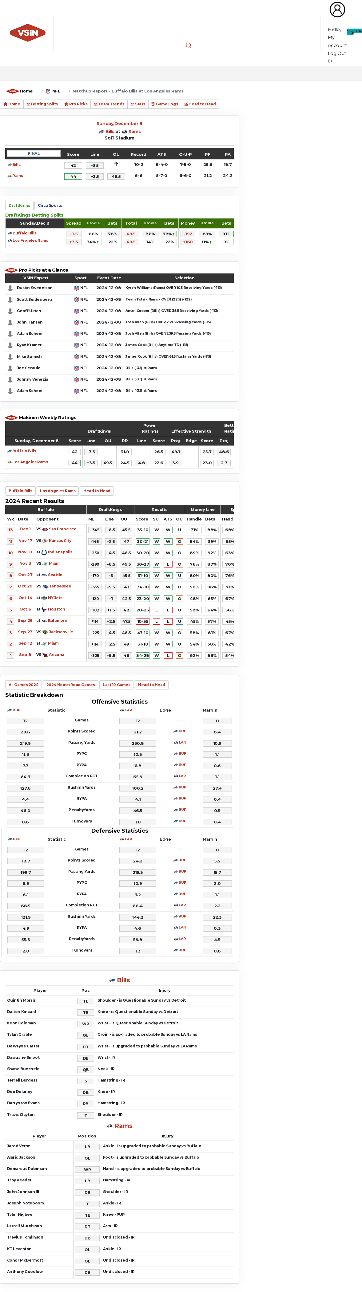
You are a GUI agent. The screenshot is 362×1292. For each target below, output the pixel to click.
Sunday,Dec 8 (34, 223)
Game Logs (165, 104)
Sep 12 (25, 643)
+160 (188, 241)
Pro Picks (75, 104)
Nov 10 (25, 551)
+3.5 (74, 241)
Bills (109, 131)
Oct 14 (25, 597)
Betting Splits (42, 104)
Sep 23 (25, 631)
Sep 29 (25, 620)
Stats (138, 104)
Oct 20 (25, 585)
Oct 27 (25, 574)
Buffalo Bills (24, 233)
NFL (56, 90)
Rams (135, 131)
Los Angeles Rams (30, 240)
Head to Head (200, 104)
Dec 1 (25, 528)
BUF (16, 710)
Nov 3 (25, 563)
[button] (188, 45)
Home (26, 90)
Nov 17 (25, 540)
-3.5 (74, 233)
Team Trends (109, 104)
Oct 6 (25, 609)
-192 (188, 233)
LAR (128, 710)
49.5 (130, 233)
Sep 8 (25, 654)
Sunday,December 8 (119, 123)
